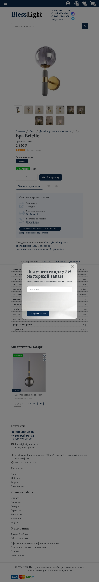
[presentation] (50, 300)
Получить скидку (38, 313)
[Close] (72, 266)
